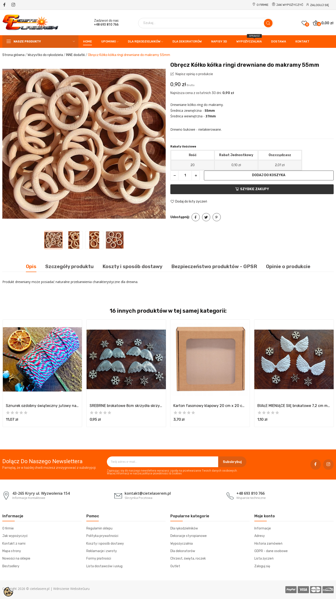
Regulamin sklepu (99, 528)
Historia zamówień (268, 544)
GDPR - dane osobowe (271, 551)
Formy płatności (98, 558)
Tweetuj (206, 217)
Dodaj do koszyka (268, 175)
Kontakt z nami (13, 544)
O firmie (263, 5)
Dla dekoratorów (182, 551)
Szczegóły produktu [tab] (69, 266)
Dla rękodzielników (184, 528)
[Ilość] (185, 175)
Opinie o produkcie (288, 266)
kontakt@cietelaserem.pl (148, 493)
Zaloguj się (262, 566)
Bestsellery (10, 566)
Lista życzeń (263, 558)
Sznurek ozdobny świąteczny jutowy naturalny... (42, 405)
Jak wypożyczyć (289, 5)
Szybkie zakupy (252, 189)
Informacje (262, 528)
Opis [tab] (31, 266)
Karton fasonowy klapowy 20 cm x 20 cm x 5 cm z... (210, 405)
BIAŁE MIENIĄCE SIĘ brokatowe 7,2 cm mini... (294, 405)
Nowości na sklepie (16, 558)
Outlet (175, 566)
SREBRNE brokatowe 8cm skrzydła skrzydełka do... (126, 405)
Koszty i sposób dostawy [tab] (132, 266)
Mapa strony (11, 551)
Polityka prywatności (102, 536)
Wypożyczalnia (181, 544)
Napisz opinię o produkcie (194, 74)
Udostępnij (196, 217)
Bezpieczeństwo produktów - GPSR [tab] (214, 266)
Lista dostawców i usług (104, 566)
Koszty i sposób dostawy (105, 544)
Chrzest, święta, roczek (188, 558)
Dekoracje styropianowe (188, 536)
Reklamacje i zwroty (101, 551)
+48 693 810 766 (106, 24)
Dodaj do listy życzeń (188, 202)
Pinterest (217, 217)
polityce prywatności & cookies (162, 473)
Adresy (259, 536)
